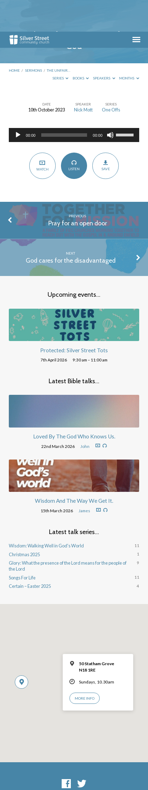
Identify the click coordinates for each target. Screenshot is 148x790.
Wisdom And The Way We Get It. (74, 469)
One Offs (111, 78)
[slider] (64, 103)
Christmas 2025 (24, 523)
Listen (73, 133)
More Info (84, 666)
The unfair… (58, 39)
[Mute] (110, 103)
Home (14, 39)
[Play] (17, 103)
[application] (74, 103)
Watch (42, 134)
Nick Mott (83, 78)
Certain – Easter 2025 (30, 554)
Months (129, 46)
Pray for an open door (77, 191)
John (85, 414)
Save (105, 133)
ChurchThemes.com (124, 772)
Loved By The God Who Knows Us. (74, 405)
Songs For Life (22, 546)
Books (81, 46)
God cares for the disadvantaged (71, 228)
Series (61, 46)
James (84, 479)
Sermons (33, 39)
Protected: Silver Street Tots (74, 318)
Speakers (104, 46)
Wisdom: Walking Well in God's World (46, 514)
